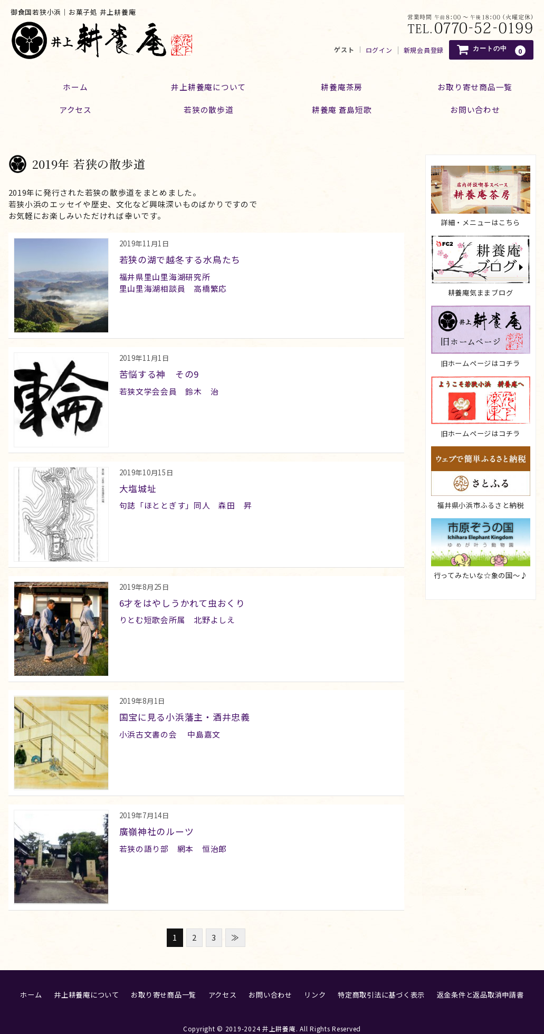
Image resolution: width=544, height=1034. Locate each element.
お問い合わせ (270, 982)
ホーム (71, 84)
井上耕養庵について (207, 84)
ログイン (379, 50)
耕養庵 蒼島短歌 (343, 107)
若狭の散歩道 (207, 107)
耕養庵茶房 (343, 84)
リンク (315, 982)
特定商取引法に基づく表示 (381, 982)
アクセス (71, 107)
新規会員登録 (424, 50)
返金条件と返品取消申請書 (480, 982)
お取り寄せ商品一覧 (163, 982)
